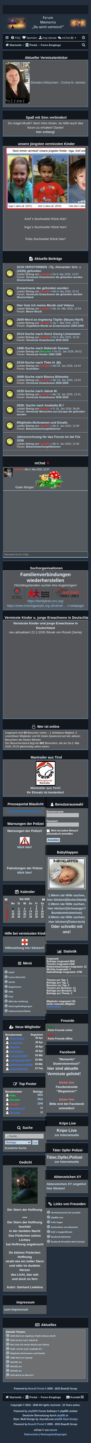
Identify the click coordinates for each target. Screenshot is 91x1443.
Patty (13, 1095)
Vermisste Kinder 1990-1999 (43, 354)
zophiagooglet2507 (21, 1060)
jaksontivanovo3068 (21, 1064)
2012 (40, 1099)
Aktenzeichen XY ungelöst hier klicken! (66, 1186)
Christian (15, 1113)
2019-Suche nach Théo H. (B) (39, 362)
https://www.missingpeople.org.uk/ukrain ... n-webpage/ (45, 605)
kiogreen (15, 1047)
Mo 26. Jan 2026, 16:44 (67, 365)
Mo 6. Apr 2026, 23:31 (66, 291)
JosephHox (16, 1043)
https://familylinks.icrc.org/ (45, 601)
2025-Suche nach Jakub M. (37, 391)
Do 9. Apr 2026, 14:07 (66, 274)
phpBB (32, 1411)
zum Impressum (16, 1309)
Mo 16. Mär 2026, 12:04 (67, 308)
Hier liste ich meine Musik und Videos (45, 305)
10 (41, 1112)
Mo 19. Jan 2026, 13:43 (67, 380)
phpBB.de (62, 1415)
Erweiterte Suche (15, 1148)
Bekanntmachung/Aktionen (43, 428)
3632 (40, 1095)
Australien (32, 368)
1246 (40, 1103)
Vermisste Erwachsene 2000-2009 (47, 382)
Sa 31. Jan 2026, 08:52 (68, 351)
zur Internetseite (67, 1135)
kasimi (53, 1430)
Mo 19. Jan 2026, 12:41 (67, 394)
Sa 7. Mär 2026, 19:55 (66, 322)
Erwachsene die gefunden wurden (42, 288)
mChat (40, 463)
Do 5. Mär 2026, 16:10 (66, 337)
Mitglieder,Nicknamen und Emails (42, 422)
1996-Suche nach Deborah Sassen (43, 348)
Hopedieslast (17, 1108)
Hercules (45, 351)
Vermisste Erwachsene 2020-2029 (47, 397)
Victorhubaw (17, 1038)
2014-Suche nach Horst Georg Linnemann (48, 334)
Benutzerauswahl (66, 804)
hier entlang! (45, 132)
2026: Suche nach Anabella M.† (40, 405)
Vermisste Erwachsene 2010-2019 (47, 340)
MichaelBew (17, 1051)
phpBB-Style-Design (66, 1419)
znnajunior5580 (18, 1056)
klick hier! (24, 847)
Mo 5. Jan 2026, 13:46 (66, 443)
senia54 (45, 274)
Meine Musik (34, 311)
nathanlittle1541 (19, 1069)
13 (41, 1108)
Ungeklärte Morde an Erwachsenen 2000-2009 (55, 325)
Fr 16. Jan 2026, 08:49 (66, 408)
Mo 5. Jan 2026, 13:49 (66, 425)
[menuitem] (15, 38)
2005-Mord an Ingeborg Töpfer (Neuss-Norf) (50, 319)
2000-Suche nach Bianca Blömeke (42, 377)
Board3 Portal (36, 1388)
